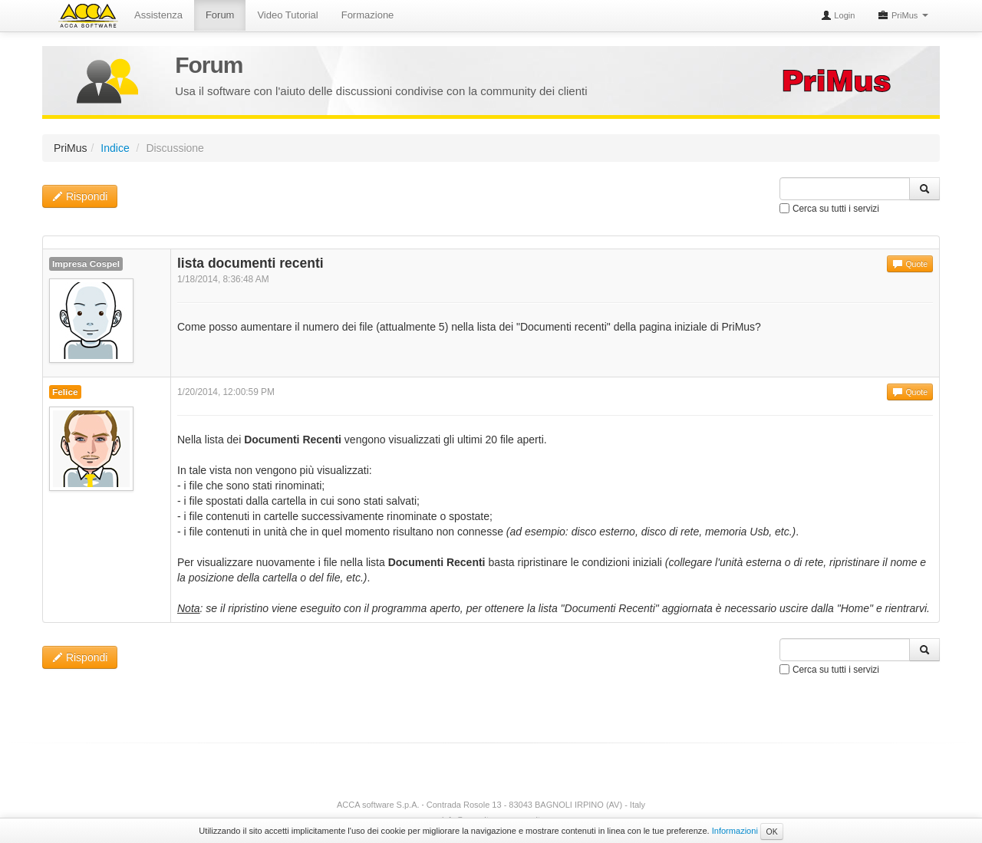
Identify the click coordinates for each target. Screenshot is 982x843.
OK (771, 831)
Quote (910, 263)
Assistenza (158, 15)
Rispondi (79, 196)
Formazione (367, 15)
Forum (220, 15)
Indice (115, 148)
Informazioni (735, 830)
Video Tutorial (287, 15)
